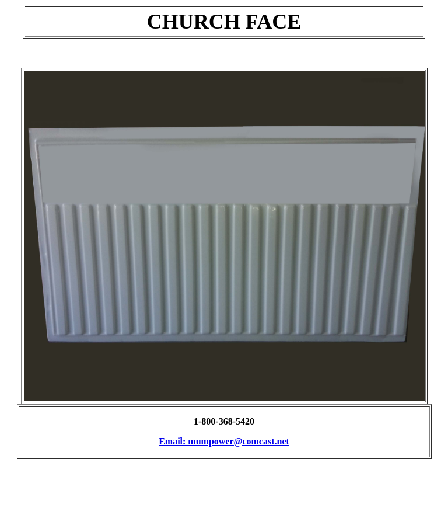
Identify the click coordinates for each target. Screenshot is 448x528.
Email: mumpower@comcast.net (224, 441)
